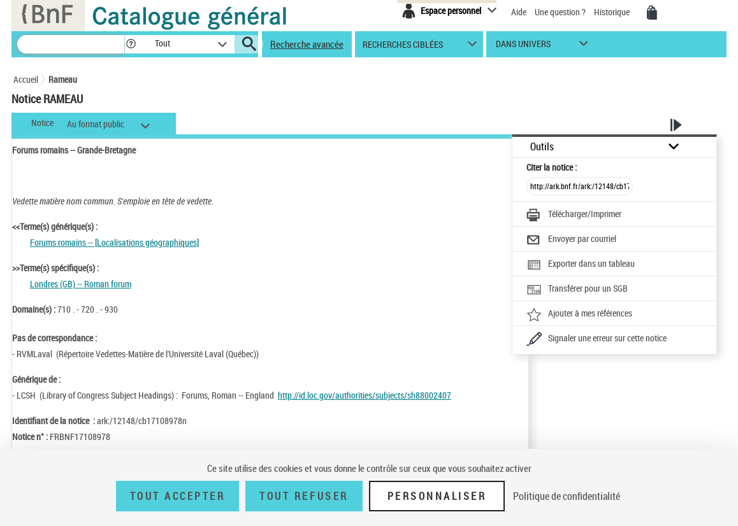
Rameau (62, 79)
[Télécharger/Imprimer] (573, 215)
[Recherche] (70, 44)
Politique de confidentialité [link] (566, 496)
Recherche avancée (307, 44)
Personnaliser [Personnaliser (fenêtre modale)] (437, 496)
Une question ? (560, 12)
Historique (613, 12)
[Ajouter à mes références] (579, 314)
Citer (551, 167)
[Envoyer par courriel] (571, 240)
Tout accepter (178, 496)
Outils (542, 146)
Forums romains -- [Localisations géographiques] (114, 242)
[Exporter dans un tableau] (580, 265)
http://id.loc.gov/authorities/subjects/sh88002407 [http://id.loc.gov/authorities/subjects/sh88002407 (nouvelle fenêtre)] (364, 395)
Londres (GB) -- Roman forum (80, 284)
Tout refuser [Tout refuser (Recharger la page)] (303, 496)
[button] (130, 44)
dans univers (523, 47)
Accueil (25, 79)
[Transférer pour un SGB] (577, 289)
